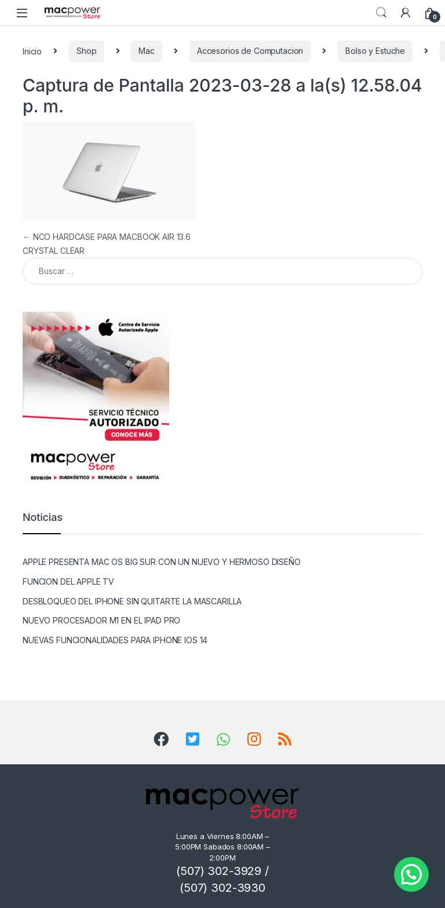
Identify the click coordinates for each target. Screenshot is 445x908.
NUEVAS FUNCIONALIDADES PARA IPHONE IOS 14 (115, 640)
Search (381, 12)
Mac (146, 51)
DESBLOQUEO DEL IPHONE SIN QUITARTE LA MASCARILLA (132, 601)
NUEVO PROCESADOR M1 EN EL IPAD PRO (101, 620)
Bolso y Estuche (375, 51)
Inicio (32, 51)
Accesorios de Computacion (250, 51)
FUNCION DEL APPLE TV (68, 581)
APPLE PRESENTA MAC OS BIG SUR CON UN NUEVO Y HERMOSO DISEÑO (162, 562)
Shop (86, 51)
